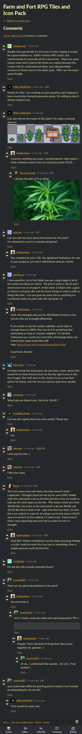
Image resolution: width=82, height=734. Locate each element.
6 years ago (37, 413)
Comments (57, 730)
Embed (46, 722)
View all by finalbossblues (22, 722)
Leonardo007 (19, 580)
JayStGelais (18, 561)
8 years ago (29, 448)
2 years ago (42, 173)
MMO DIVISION (24, 700)
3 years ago (33, 46)
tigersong (17, 448)
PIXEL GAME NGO (22, 87)
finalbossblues (23, 153)
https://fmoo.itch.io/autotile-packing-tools (41, 344)
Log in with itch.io (13, 35)
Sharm (16, 485)
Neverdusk (18, 365)
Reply (10, 78)
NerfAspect (18, 274)
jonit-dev (17, 232)
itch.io (6, 722)
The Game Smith (27, 173)
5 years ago (30, 365)
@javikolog (18, 394)
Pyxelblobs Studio (21, 413)
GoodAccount (19, 46)
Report (38, 722)
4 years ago (31, 274)
